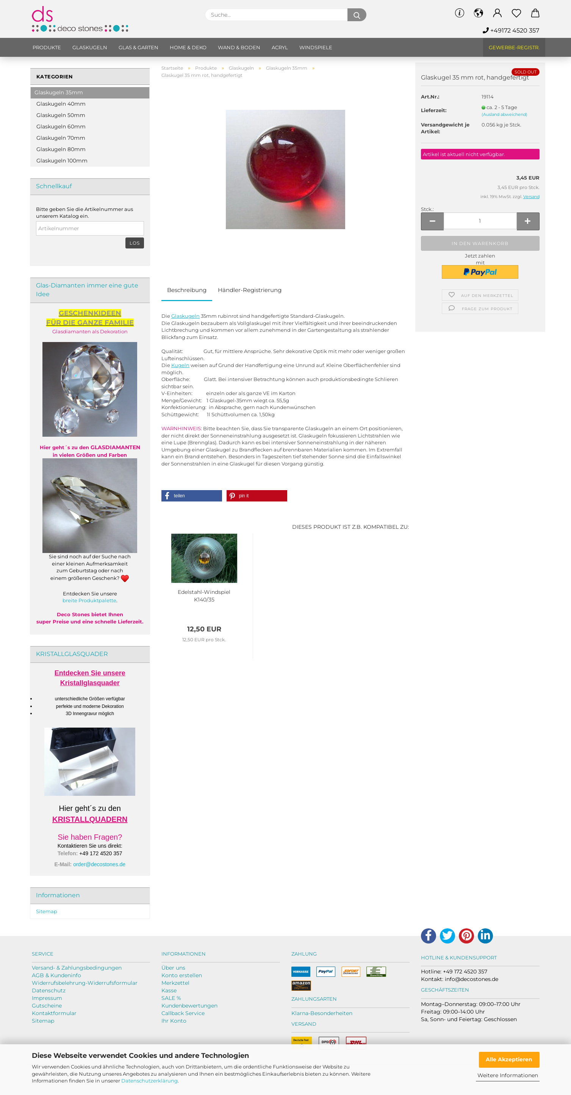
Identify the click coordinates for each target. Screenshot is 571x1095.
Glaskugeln (89, 47)
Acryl (280, 47)
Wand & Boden (239, 47)
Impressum (47, 998)
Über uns (173, 967)
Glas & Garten (138, 47)
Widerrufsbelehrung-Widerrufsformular (85, 982)
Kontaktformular (54, 1013)
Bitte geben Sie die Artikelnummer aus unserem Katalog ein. (84, 212)
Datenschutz (49, 990)
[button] (191, 495)
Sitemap (46, 911)
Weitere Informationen (507, 1075)
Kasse (169, 990)
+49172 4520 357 (511, 30)
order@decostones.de (99, 864)
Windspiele (315, 47)
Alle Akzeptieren (509, 1059)
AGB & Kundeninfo (56, 975)
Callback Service (183, 1013)
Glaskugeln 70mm (60, 137)
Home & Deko (188, 47)
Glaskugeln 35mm (58, 92)
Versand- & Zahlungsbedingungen (77, 967)
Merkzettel (175, 982)
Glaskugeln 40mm (61, 103)
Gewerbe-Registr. (514, 47)
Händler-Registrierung (250, 290)
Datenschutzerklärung (149, 1081)
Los (135, 243)
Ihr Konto (173, 1020)
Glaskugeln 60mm (61, 126)
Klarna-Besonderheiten (321, 1013)
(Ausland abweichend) (504, 114)
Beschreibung (186, 290)
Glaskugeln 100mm (62, 160)
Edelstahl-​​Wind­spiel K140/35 (204, 596)
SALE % (171, 998)
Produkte (47, 47)
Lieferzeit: (433, 110)
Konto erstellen (181, 975)
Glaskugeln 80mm (61, 149)
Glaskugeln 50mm (60, 115)
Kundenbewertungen (189, 1005)
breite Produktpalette (89, 600)
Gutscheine (47, 1005)
